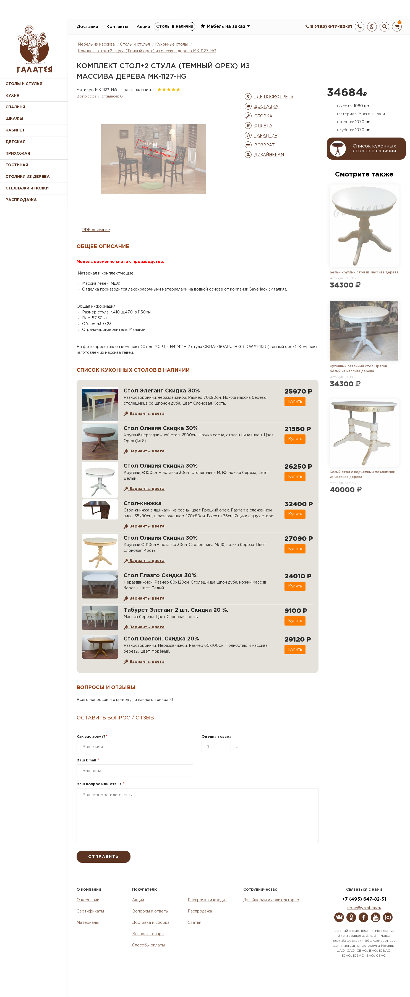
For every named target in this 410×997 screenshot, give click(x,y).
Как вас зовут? (92, 737)
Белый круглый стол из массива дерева (364, 272)
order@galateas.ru (364, 907)
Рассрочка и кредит (207, 900)
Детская (15, 142)
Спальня (15, 107)
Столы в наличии (174, 26)
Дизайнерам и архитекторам (271, 900)
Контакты (117, 26)
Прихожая (18, 153)
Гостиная (17, 165)
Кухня (12, 95)
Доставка (87, 26)
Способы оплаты (148, 945)
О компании (88, 900)
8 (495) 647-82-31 (328, 27)
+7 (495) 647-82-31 (364, 899)
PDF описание (96, 230)
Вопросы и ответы (150, 911)
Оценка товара (216, 736)
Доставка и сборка (150, 922)
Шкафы (14, 118)
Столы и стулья (24, 84)
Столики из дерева (28, 176)
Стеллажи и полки (27, 188)
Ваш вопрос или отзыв (101, 784)
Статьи (194, 922)
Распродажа (200, 911)
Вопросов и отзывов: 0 (100, 96)
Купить (295, 401)
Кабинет (15, 130)
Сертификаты (90, 911)
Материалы (88, 922)
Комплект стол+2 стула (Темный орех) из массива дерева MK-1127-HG (147, 51)
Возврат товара (148, 934)
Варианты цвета (144, 413)
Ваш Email (88, 760)
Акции (143, 26)
